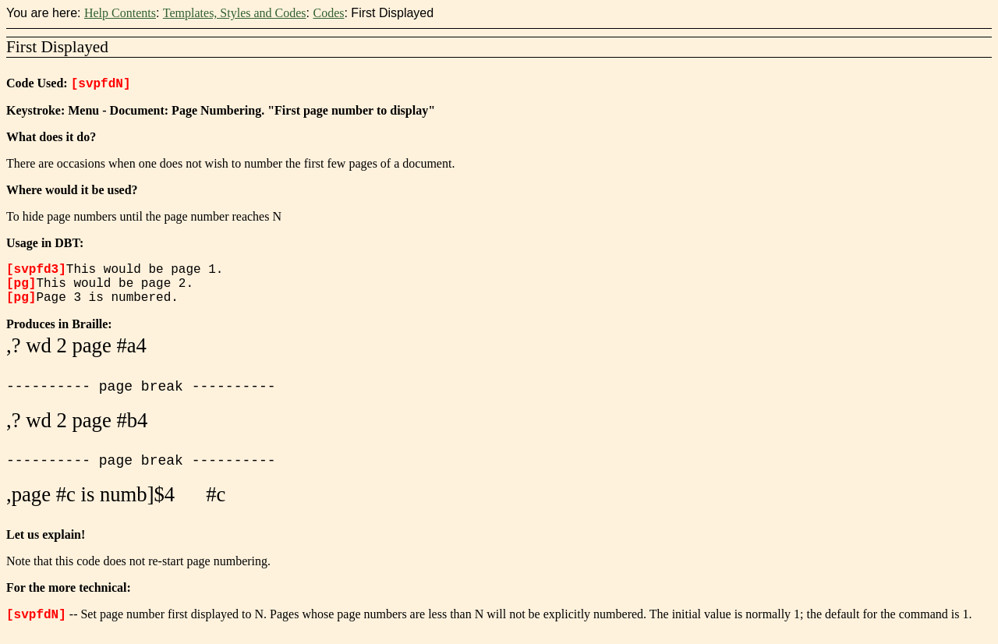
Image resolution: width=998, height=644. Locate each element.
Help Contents (120, 12)
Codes (328, 12)
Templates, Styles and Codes (234, 12)
